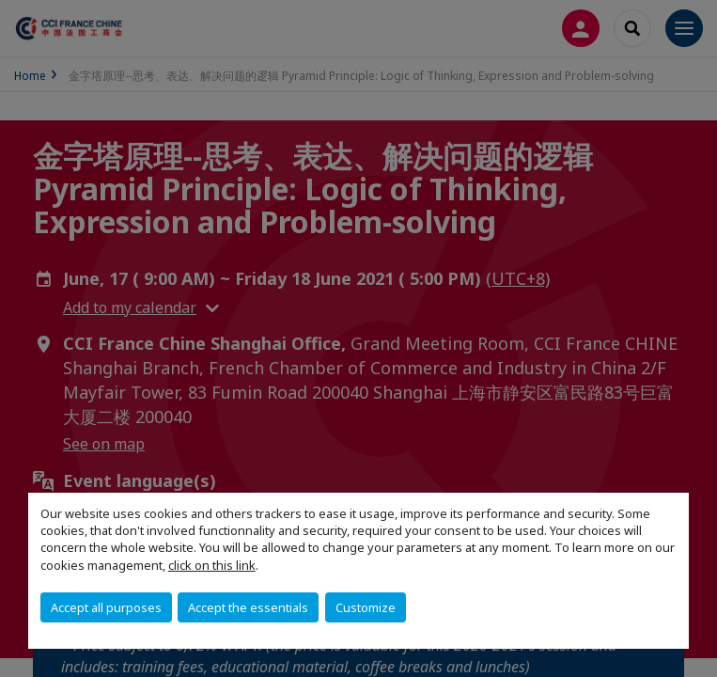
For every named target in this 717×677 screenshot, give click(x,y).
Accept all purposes (106, 607)
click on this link (212, 565)
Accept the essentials (248, 607)
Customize (365, 607)
